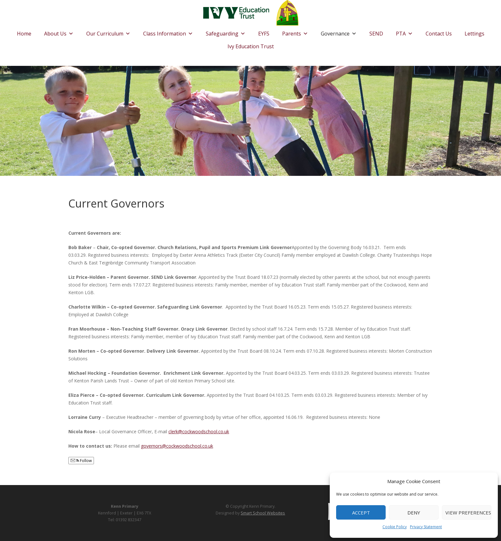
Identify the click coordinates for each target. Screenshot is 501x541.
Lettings (474, 33)
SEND (376, 33)
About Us (58, 32)
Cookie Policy (394, 526)
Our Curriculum (108, 32)
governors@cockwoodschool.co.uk (177, 446)
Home (24, 33)
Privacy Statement (426, 526)
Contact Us (439, 33)
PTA (404, 32)
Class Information (168, 32)
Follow (81, 460)
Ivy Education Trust (250, 46)
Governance (339, 32)
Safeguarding (225, 32)
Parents (295, 32)
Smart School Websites (263, 513)
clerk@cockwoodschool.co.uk (198, 431)
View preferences (468, 512)
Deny (413, 512)
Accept (361, 512)
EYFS (263, 33)
